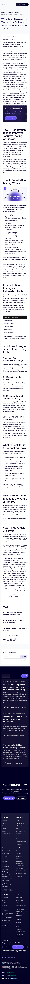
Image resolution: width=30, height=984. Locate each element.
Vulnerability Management (19, 862)
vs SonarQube (5, 925)
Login (18, 4)
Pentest (18, 851)
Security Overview (20, 931)
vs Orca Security (6, 908)
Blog (2, 12)
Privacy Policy (24, 660)
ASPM (17, 858)
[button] (24, 4)
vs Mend (4, 905)
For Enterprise (5, 869)
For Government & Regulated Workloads (7, 889)
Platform (4, 820)
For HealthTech (6, 851)
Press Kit (18, 839)
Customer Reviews (21, 841)
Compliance (19, 853)
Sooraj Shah (12, 36)
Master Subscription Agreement (21, 906)
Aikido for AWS (19, 876)
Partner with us (6, 833)
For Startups (5, 872)
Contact (4, 831)
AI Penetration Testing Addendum (21, 914)
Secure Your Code (20, 871)
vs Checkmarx (6, 920)
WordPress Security (21, 868)
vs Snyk (4, 900)
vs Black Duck (5, 928)
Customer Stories (20, 831)
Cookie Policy (19, 900)
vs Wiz (4, 902)
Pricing (4, 823)
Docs (17, 820)
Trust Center (19, 929)
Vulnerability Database (21, 826)
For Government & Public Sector (7, 879)
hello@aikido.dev (20, 922)
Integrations (19, 833)
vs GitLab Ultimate (7, 917)
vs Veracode (5, 910)
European (5, 585)
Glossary (18, 836)
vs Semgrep (5, 922)
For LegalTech (5, 861)
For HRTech (5, 864)
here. (16, 596)
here (14, 594)
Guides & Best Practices (12, 12)
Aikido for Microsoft (21, 873)
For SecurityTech (6, 858)
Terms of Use (19, 902)
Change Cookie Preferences (20, 935)
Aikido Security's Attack (9, 534)
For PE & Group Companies (6, 875)
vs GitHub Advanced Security (7, 914)
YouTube (10, 957)
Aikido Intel (19, 844)
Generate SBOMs (20, 865)
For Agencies (5, 866)
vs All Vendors (5, 897)
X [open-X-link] (14, 957)
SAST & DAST (19, 856)
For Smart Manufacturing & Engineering (6, 884)
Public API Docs (20, 823)
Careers (4, 828)
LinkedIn (4, 957)
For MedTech (5, 853)
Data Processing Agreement (20, 910)
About (3, 826)
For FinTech (5, 856)
